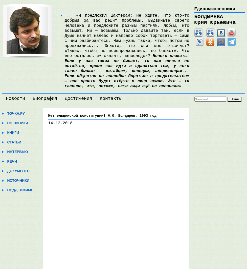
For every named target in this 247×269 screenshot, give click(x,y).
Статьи (14, 142)
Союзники (17, 123)
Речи (12, 161)
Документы (19, 171)
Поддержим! (19, 190)
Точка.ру (16, 113)
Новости (15, 98)
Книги (13, 133)
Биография (45, 98)
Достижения (78, 98)
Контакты (110, 98)
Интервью (17, 152)
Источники (18, 180)
